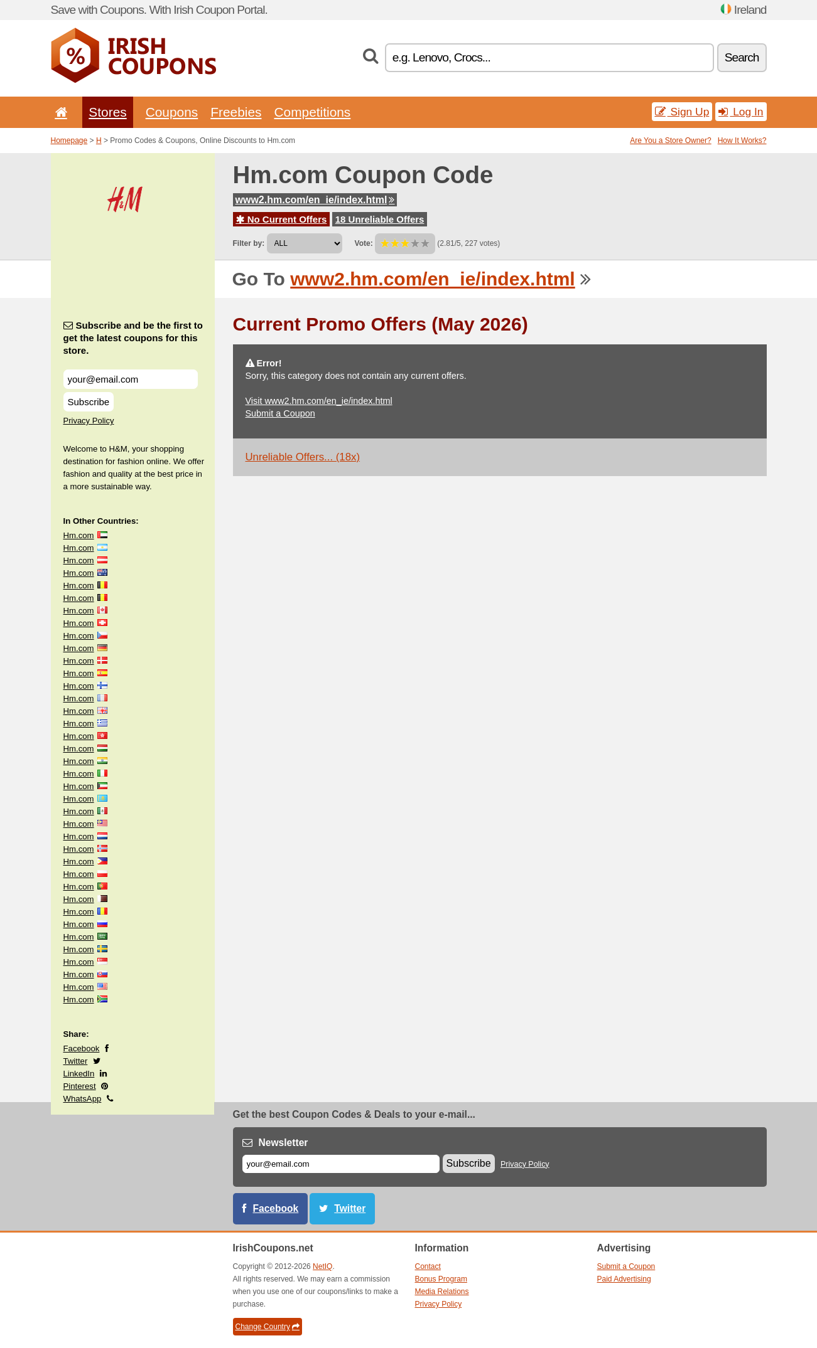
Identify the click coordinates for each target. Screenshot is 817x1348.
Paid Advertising (624, 1279)
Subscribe (89, 401)
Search (742, 57)
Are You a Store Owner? (670, 140)
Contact (428, 1266)
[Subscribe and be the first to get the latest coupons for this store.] (130, 379)
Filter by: (249, 243)
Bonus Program (441, 1279)
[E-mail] (341, 1164)
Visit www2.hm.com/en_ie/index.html (319, 401)
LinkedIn (79, 1073)
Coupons (172, 112)
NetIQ (322, 1266)
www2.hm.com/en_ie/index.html (315, 199)
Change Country (267, 1326)
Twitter (75, 1061)
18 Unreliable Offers (380, 219)
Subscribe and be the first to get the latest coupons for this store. (133, 338)
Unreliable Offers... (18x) (303, 457)
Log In (740, 111)
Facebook (81, 1048)
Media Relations (442, 1291)
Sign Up (682, 111)
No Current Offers (281, 219)
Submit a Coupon (280, 413)
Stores (107, 112)
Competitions (312, 112)
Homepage (69, 140)
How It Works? (742, 140)
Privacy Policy (88, 420)
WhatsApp (82, 1098)
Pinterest (79, 1086)
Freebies (235, 112)
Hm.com (78, 535)
